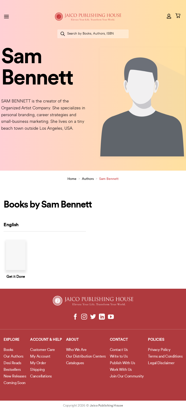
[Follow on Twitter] (93, 317)
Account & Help (46, 340)
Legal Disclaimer (161, 363)
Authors (88, 179)
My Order (38, 363)
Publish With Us (122, 363)
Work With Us (121, 370)
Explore (11, 340)
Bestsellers (12, 370)
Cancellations (41, 376)
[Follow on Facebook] (75, 317)
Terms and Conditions (165, 357)
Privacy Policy (159, 350)
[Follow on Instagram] (84, 317)
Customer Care (42, 350)
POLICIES (156, 340)
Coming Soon (15, 383)
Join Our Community (127, 376)
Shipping (37, 370)
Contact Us (119, 350)
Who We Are (76, 350)
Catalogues (75, 363)
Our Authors (13, 357)
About (72, 340)
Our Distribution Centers (86, 357)
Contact (119, 340)
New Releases (15, 376)
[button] (6, 16)
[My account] (169, 16)
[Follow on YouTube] (111, 317)
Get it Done (15, 277)
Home (71, 179)
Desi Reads (12, 363)
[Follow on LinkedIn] (102, 317)
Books (8, 350)
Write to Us (119, 357)
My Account (40, 357)
